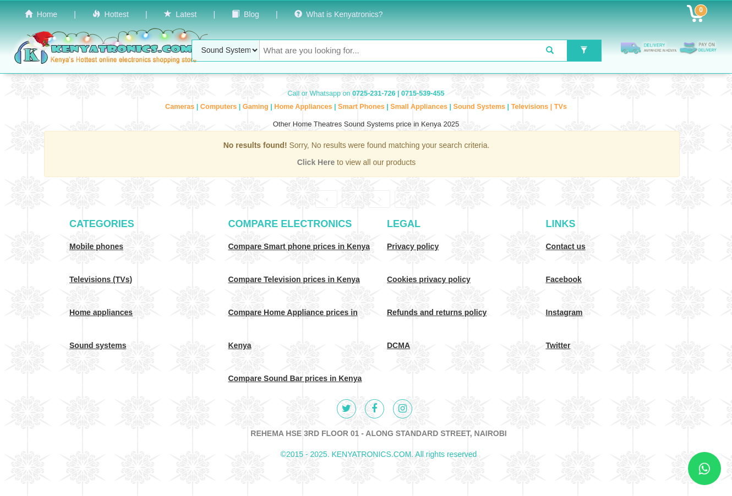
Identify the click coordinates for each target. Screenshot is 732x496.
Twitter (558, 345)
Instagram (564, 312)
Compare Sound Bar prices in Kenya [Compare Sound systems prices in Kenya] (295, 378)
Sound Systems (480, 107)
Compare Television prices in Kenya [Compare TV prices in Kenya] (294, 279)
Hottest (110, 14)
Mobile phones (96, 246)
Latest (180, 14)
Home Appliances (304, 107)
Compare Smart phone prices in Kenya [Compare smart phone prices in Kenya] (299, 246)
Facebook (564, 279)
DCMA (398, 345)
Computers (219, 107)
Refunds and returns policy (437, 312)
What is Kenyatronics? (338, 14)
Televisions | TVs (539, 107)
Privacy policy (413, 246)
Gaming (256, 107)
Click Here (317, 162)
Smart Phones (362, 107)
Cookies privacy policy (429, 279)
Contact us (566, 246)
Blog (245, 14)
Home (41, 14)
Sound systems (97, 345)
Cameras (180, 107)
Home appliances (101, 312)
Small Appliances (419, 107)
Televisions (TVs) (100, 279)
